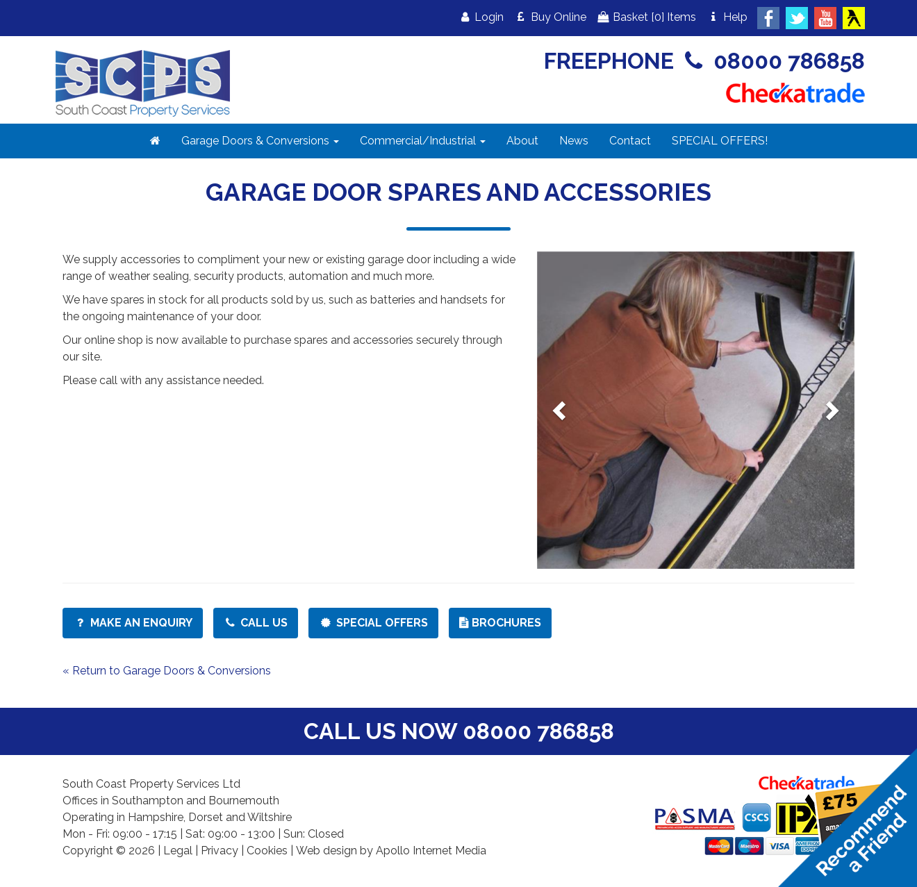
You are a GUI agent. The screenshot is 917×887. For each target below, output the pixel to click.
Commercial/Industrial (423, 140)
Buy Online (549, 17)
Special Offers (373, 622)
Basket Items (646, 17)
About (522, 140)
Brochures (500, 622)
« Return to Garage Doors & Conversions (167, 670)
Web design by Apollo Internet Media (391, 850)
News (573, 140)
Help (726, 17)
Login (481, 17)
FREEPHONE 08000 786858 (704, 61)
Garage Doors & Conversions (260, 140)
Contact (630, 140)
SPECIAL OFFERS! (720, 140)
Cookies (267, 850)
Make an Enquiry (132, 622)
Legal (177, 850)
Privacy (219, 850)
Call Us (256, 622)
